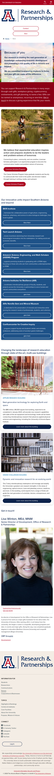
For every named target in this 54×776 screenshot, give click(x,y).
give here (27, 295)
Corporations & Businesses (10, 694)
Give (25, 34)
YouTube (6, 737)
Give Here (27, 223)
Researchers (5, 685)
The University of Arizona (43, 773)
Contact (26, 28)
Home (7, 39)
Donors (3, 691)
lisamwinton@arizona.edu (12, 608)
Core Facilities (6, 710)
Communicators (6, 688)
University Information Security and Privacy (27, 771)
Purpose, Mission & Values (10, 715)
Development (6, 640)
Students (4, 682)
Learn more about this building (27, 427)
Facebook (6, 725)
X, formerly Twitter (9, 728)
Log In (12, 744)
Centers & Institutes (8, 707)
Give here (27, 246)
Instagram (6, 731)
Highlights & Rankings (9, 704)
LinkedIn (6, 734)
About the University (8, 713)
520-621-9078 (8, 611)
